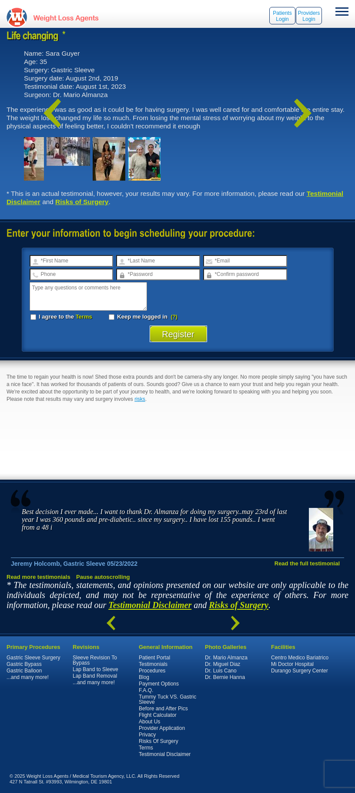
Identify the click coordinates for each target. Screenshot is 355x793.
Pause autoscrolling (103, 577)
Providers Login (309, 16)
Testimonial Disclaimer (149, 605)
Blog (144, 677)
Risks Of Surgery (158, 741)
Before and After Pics (163, 709)
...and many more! (28, 677)
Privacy (147, 735)
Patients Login (282, 16)
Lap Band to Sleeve (95, 669)
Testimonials (153, 664)
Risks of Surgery (81, 201)
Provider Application (162, 728)
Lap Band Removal (95, 676)
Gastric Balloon (24, 671)
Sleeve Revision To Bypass (95, 660)
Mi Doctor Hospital (292, 664)
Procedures (152, 671)
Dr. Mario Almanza (226, 658)
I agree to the (61, 316)
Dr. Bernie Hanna (225, 677)
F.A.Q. (146, 690)
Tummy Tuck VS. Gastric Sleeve (167, 699)
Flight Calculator (158, 715)
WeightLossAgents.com (66, 17)
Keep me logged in (139, 316)
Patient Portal (154, 658)
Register (178, 334)
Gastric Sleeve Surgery (33, 658)
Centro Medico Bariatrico (299, 658)
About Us (149, 722)
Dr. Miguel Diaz (222, 664)
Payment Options (159, 684)
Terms (84, 316)
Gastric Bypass (24, 664)
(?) (174, 317)
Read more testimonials (38, 577)
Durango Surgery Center (299, 671)
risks (139, 399)
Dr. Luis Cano (221, 671)
